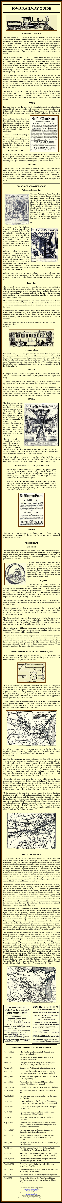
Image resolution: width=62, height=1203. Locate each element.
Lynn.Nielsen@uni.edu (31, 1194)
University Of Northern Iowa (31, 1190)
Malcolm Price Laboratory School (31, 1189)
